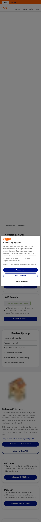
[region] (20, 261)
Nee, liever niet (20, 276)
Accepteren (20, 270)
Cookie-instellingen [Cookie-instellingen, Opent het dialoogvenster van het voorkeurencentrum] (20, 281)
